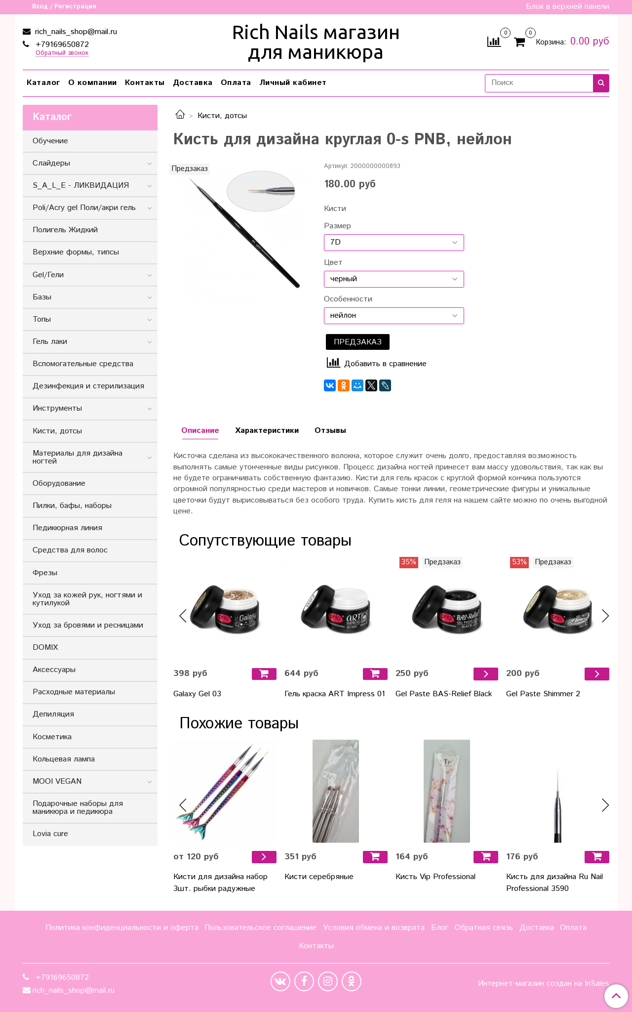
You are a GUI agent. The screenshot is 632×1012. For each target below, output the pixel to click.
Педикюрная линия (67, 528)
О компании (92, 82)
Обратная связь (484, 927)
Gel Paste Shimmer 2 (543, 694)
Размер (337, 226)
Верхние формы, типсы (76, 252)
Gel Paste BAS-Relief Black (443, 694)
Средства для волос (70, 550)
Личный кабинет (293, 82)
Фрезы (45, 573)
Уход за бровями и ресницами (88, 625)
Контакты (145, 82)
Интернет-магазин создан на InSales (543, 984)
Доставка (193, 82)
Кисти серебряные (319, 877)
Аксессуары (54, 669)
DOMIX (45, 647)
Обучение (50, 141)
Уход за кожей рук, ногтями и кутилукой (87, 599)
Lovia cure (50, 834)
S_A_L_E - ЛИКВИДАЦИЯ (81, 185)
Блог (439, 927)
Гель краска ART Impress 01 (334, 694)
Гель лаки (50, 341)
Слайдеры (51, 163)
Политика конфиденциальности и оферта (121, 927)
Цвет (333, 263)
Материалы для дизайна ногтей (77, 457)
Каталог (43, 82)
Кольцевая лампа (64, 759)
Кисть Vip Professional (435, 877)
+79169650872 (61, 44)
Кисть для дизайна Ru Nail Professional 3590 (554, 882)
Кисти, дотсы (222, 116)
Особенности (348, 299)
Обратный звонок (62, 53)
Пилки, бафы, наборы (72, 505)
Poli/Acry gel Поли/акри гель (84, 207)
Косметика (52, 737)
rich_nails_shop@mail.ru (75, 32)
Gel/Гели (48, 275)
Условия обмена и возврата (374, 927)
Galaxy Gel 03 (197, 694)
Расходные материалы (74, 692)
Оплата (236, 82)
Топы (42, 319)
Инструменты (57, 408)
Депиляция (53, 714)
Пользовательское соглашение (260, 927)
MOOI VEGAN (57, 781)
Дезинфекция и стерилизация (88, 386)
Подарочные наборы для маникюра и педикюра (78, 807)
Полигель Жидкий (65, 230)
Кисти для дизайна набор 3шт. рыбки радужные (220, 882)
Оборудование (59, 483)
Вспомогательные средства (83, 364)
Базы (42, 297)
